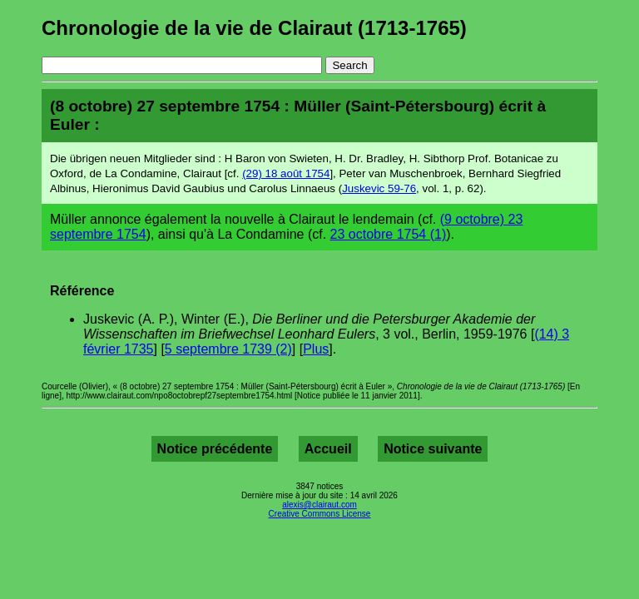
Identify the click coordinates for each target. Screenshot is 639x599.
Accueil (328, 449)
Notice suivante (433, 449)
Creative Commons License (320, 513)
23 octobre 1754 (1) (388, 234)
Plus (316, 349)
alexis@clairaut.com (319, 504)
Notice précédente (215, 449)
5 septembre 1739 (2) (228, 349)
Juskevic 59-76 (379, 188)
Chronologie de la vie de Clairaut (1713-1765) (254, 28)
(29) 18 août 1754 (285, 173)
